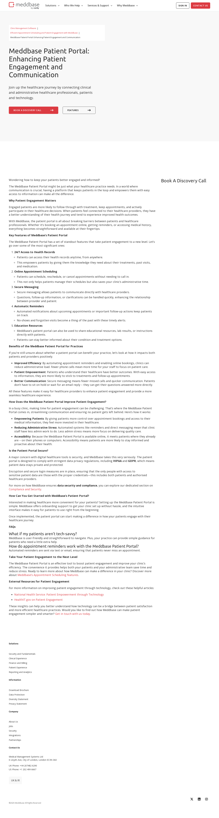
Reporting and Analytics (20, 672)
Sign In (182, 5)
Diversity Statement (18, 699)
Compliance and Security (25, 489)
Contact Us (200, 5)
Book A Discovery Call (34, 110)
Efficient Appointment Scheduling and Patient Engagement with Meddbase (44, 33)
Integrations (15, 735)
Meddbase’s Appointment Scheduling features (47, 575)
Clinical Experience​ (18, 658)
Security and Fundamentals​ (22, 653)
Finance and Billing (18, 662)
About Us (13, 721)
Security (13, 730)
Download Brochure (19, 690)
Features (79, 110)
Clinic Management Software (23, 28)
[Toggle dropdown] (59, 6)
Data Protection (17, 694)
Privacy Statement (18, 703)
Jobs (11, 726)
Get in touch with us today (72, 614)
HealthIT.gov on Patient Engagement (38, 599)
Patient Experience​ (18, 667)
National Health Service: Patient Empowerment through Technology (59, 594)
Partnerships (15, 740)
